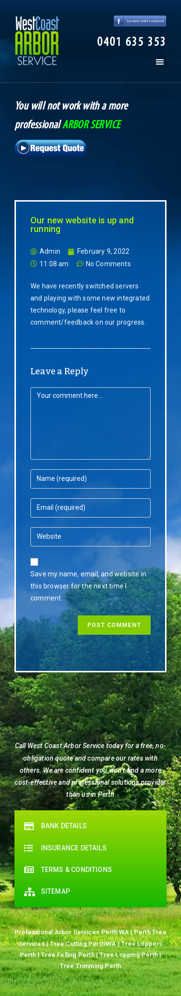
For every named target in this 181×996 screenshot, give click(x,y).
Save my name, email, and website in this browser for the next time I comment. (88, 586)
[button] (132, 43)
